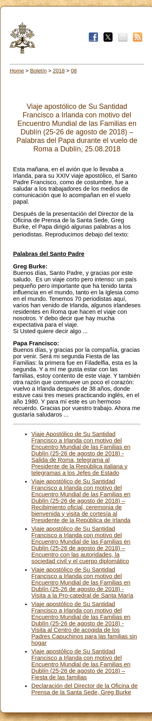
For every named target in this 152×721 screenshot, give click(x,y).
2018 (58, 71)
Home (17, 71)
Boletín (38, 71)
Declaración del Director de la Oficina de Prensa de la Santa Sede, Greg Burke (84, 689)
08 (74, 71)
